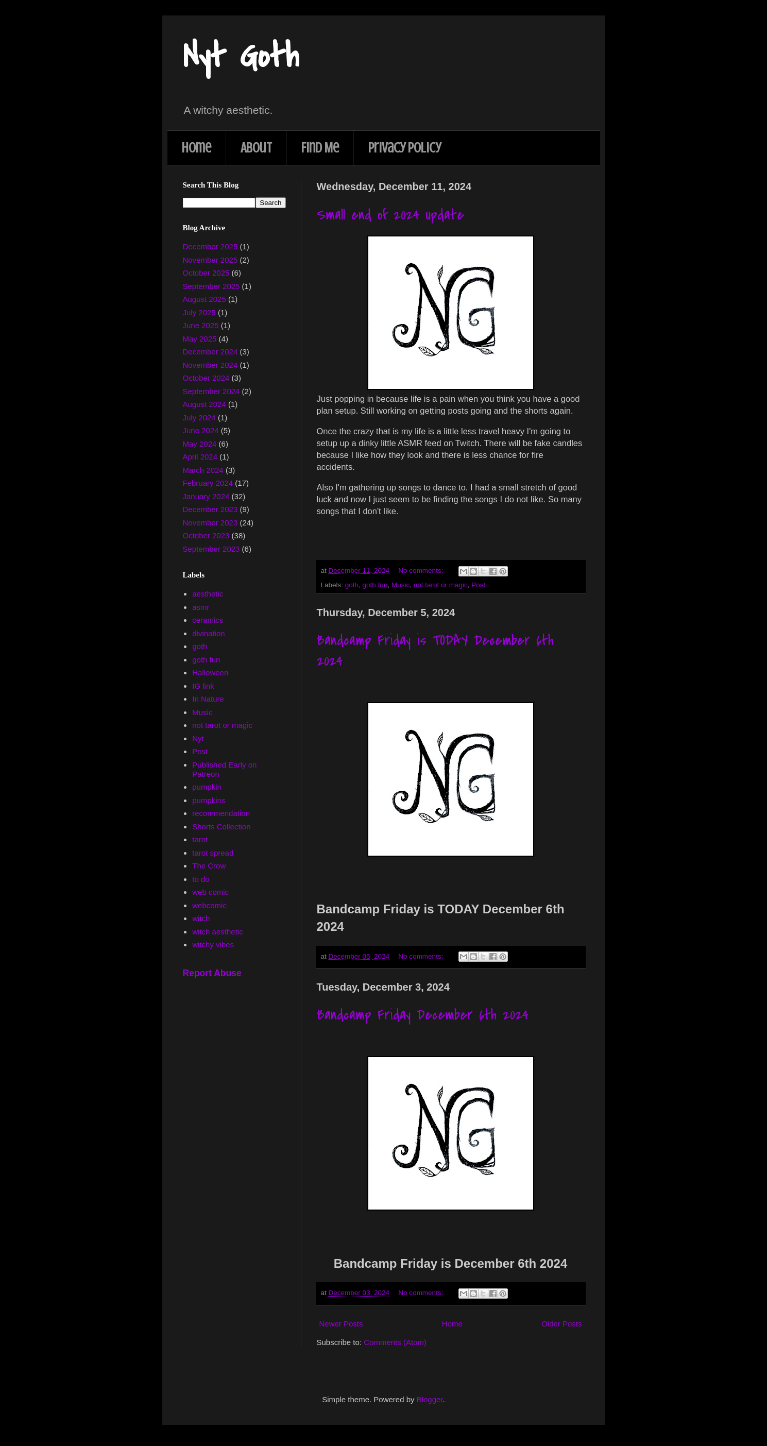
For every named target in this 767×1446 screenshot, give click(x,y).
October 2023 (206, 535)
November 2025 (210, 260)
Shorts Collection (221, 826)
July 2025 (199, 312)
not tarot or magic (441, 585)
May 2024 (200, 443)
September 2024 (211, 391)
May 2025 (200, 338)
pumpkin (206, 786)
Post (478, 585)
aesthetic (207, 593)
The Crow (209, 865)
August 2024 (204, 404)
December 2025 (210, 246)
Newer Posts (341, 1323)
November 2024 (210, 365)
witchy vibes (213, 944)
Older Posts (561, 1323)
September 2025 (211, 286)
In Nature (208, 698)
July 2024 (199, 417)
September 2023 (211, 549)
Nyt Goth (240, 56)
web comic (210, 892)
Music (400, 585)
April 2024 (200, 456)
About (256, 148)
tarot (200, 839)
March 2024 (203, 470)
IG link (203, 686)
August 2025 (204, 299)
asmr (200, 607)
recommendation (221, 813)
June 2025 (201, 325)
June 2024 (201, 430)
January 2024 (206, 496)
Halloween (210, 672)
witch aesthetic (217, 931)
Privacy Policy (404, 148)
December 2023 (210, 509)
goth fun (375, 585)
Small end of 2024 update (390, 215)
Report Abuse (212, 973)
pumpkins (208, 800)
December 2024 (210, 351)
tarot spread (212, 852)
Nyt (198, 738)
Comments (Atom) (395, 1342)
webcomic (209, 905)
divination (208, 633)
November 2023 (210, 522)
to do (200, 879)
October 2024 (206, 377)
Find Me (320, 148)
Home (196, 148)
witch (201, 918)
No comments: (421, 570)
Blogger (430, 1399)
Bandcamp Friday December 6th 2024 (423, 1015)
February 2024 (208, 483)
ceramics (207, 620)
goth (352, 585)
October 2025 (206, 272)
